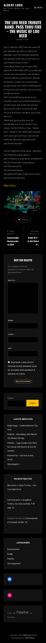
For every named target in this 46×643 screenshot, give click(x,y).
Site (10, 348)
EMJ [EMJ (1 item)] (14, 613)
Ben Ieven (11, 485)
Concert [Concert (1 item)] (9, 613)
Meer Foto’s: (10, 185)
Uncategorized (13, 563)
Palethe (25, 220)
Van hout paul (13, 500)
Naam (11, 320)
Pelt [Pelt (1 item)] (31, 613)
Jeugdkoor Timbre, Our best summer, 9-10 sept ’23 (21, 504)
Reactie (12, 280)
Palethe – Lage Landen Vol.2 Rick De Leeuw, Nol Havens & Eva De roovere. (22, 447)
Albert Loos (13, 5)
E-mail (11, 334)
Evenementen (13, 549)
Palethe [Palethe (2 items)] (23, 612)
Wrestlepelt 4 (13, 464)
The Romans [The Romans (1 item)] (11, 617)
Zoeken (10, 398)
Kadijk (10, 554)
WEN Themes (30, 638)
